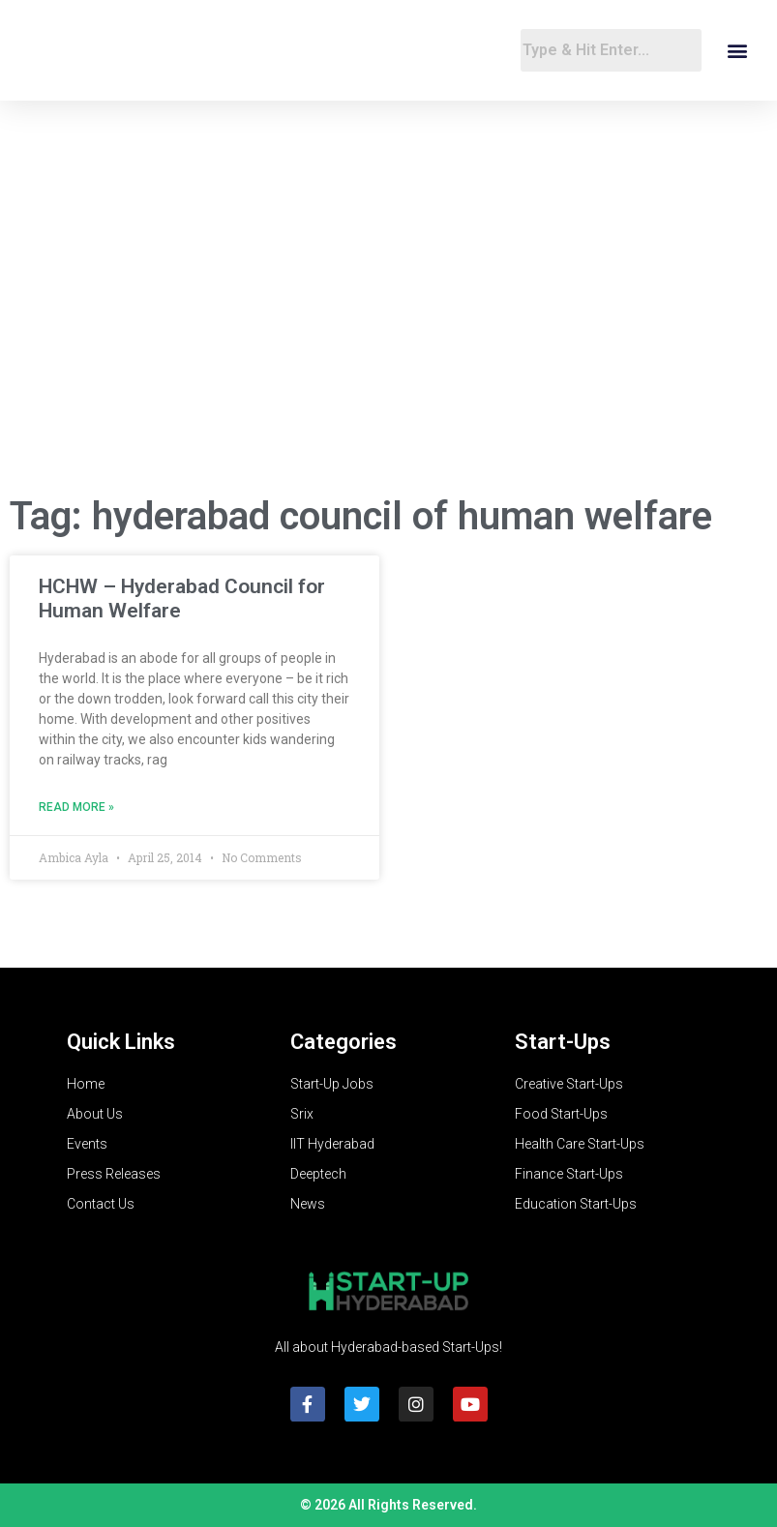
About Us (95, 1114)
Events (87, 1144)
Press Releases (114, 1174)
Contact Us (100, 1204)
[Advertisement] (388, 323)
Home (86, 1084)
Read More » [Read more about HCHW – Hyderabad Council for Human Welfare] (76, 807)
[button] (737, 51)
